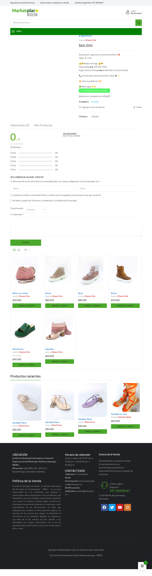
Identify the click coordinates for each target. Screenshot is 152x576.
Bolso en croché (20, 297)
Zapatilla (49, 354)
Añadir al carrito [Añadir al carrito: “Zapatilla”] (59, 367)
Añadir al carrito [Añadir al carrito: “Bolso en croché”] (26, 310)
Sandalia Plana (19, 428)
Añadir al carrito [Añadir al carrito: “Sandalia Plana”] (26, 441)
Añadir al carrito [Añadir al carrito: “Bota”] (92, 310)
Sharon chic (87, 40)
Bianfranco (20, 431)
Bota (80, 297)
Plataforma (17, 354)
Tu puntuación (16, 212)
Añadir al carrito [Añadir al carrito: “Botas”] (59, 310)
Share (137, 108)
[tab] (19, 129)
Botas (48, 297)
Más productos (43, 128)
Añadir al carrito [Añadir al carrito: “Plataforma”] (26, 370)
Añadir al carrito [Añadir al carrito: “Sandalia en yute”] (125, 433)
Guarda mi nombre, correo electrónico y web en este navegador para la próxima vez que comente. (57, 199)
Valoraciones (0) (19, 128)
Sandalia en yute (119, 420)
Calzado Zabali (121, 423)
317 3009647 (120, 498)
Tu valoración (17, 218)
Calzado (95, 117)
